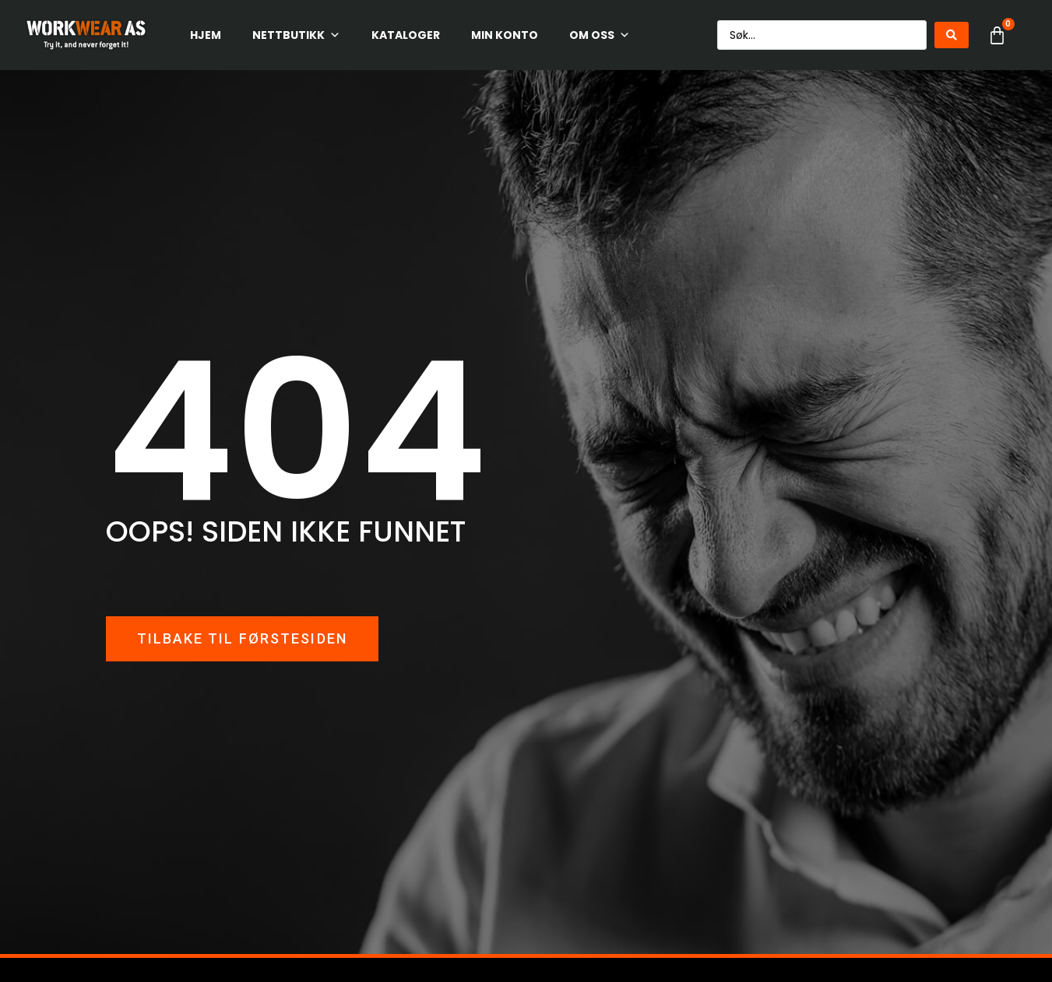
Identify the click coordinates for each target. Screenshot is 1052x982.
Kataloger (405, 35)
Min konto (504, 35)
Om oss (599, 35)
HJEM (205, 35)
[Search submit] (951, 35)
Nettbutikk (296, 35)
